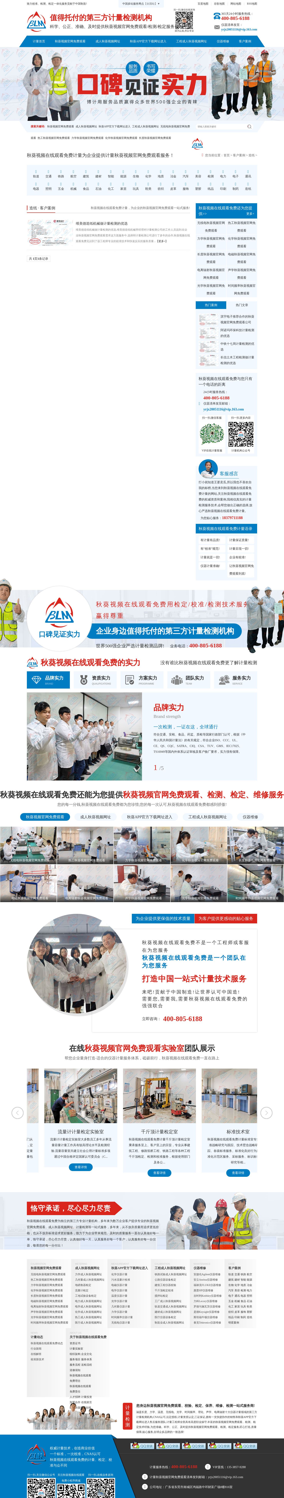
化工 (231, 1306)
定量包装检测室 (63, 1131)
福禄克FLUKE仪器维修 (207, 1285)
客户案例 (245, 41)
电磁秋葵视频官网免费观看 (242, 258)
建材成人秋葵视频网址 (168, 1311)
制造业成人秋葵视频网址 (169, 1322)
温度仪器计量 (119, 1295)
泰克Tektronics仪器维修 (207, 1322)
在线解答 (36, 1354)
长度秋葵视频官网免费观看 (155, 138)
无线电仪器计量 (120, 1322)
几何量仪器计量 (120, 1306)
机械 (237, 1301)
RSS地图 (252, 3)
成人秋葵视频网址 (108, 41)
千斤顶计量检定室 (220, 1131)
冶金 (249, 1285)
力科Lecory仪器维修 (205, 1301)
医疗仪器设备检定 (165, 1317)
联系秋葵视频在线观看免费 (176, 52)
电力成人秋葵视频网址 (88, 1301)
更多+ (250, 213)
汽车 (231, 1290)
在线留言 (86, 1402)
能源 (249, 1279)
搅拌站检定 (161, 1295)
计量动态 (95, 52)
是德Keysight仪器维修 (207, 1311)
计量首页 (39, 41)
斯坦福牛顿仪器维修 (206, 1317)
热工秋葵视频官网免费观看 (54, 138)
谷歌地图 (219, 3)
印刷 (237, 1317)
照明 (249, 1295)
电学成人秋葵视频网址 (88, 1306)
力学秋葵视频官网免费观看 (87, 138)
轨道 (231, 1274)
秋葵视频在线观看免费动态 (47, 1343)
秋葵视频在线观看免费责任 (80, 1389)
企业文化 (86, 1354)
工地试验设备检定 (86, 1295)
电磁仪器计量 (119, 1285)
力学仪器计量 (119, 1311)
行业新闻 (36, 1348)
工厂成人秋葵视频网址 (168, 1301)
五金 (231, 1301)
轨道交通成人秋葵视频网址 (171, 1306)
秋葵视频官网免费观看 (70, 41)
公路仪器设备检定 (165, 1279)
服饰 (243, 1311)
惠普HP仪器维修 (203, 1290)
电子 (231, 1295)
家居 (237, 1306)
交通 (237, 1274)
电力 (249, 1290)
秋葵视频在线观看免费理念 (80, 1378)
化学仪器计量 (119, 1274)
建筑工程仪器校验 (165, 1285)
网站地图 (235, 3)
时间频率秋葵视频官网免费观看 (242, 289)
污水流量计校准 (120, 1279)
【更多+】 (162, 241)
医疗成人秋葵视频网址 (88, 1322)
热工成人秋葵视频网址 (88, 1317)
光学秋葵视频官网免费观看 (211, 289)
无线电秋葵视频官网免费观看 (211, 226)
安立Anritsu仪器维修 (206, 1279)
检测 (243, 1290)
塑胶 (249, 1311)
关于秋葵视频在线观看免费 (129, 52)
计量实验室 (76, 1348)
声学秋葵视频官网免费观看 (242, 273)
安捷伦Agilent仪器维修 (207, 1274)
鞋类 (249, 1306)
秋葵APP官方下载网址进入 (148, 41)
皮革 (237, 1311)
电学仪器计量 (119, 1290)
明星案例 (233, 1322)
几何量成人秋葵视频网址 (90, 1279)
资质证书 (75, 1343)
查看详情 (63, 1172)
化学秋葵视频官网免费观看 (121, 138)
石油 (249, 1301)
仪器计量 (235, 1412)
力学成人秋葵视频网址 (88, 1274)
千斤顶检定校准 (164, 1290)
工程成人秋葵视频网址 (191, 41)
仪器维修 (223, 41)
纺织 (231, 1311)
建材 (237, 1279)
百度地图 (203, 3)
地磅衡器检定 (83, 1285)
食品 (243, 1301)
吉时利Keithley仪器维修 (208, 1295)
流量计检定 (81, 1290)
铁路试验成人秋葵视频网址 (171, 1274)
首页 (227, 155)
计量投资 (86, 1397)
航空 (249, 1274)
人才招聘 (75, 1397)
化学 (237, 1285)
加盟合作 (75, 1402)
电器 (243, 1295)
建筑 (231, 1279)
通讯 (237, 1295)
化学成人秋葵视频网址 (88, 1311)
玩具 (243, 1306)
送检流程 (86, 1364)
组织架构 (75, 1354)
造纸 (251, 155)
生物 (231, 1285)
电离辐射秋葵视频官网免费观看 (211, 273)
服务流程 (75, 1364)
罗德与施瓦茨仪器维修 (207, 1306)
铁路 (243, 1274)
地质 (243, 1285)
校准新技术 (37, 1359)
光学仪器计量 (119, 1301)
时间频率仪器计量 (122, 1317)
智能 (243, 1279)
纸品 (231, 1317)
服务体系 (86, 1359)
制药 (243, 1317)
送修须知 (75, 1370)
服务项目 (75, 1359)
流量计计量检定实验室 (142, 1131)
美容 (237, 1290)
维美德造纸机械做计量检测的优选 (102, 223)
